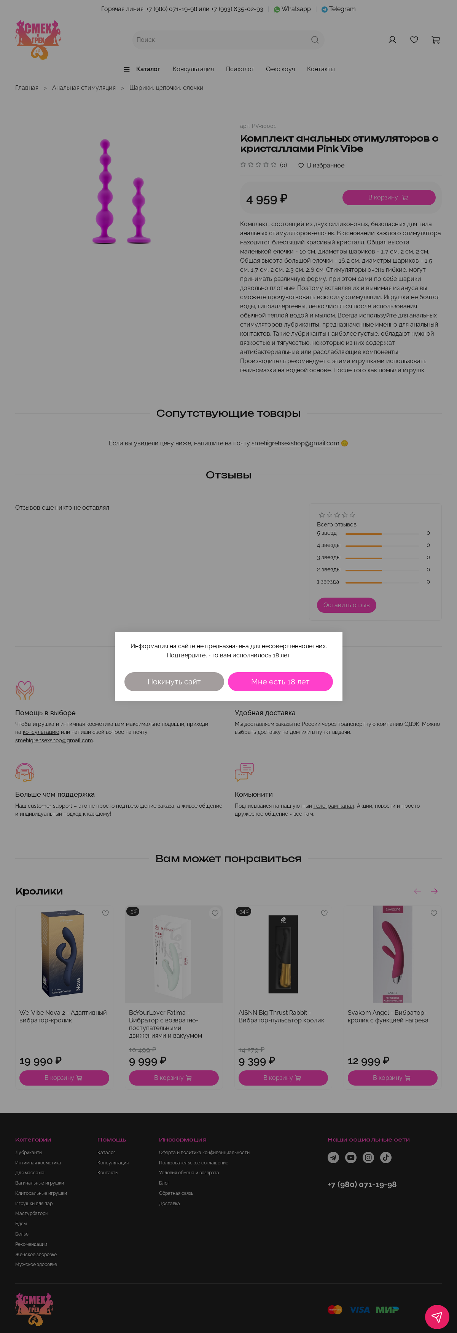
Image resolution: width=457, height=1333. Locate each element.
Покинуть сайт (174, 681)
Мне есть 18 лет (280, 681)
